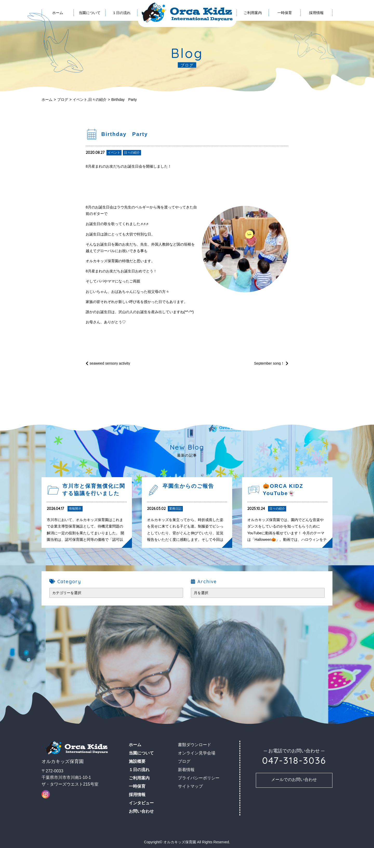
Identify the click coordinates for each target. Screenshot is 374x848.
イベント (80, 99)
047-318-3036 (294, 760)
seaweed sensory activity (110, 363)
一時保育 (284, 13)
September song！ (269, 363)
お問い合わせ (141, 811)
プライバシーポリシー (198, 778)
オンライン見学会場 (196, 753)
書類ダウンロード (194, 744)
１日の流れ (121, 13)
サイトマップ (190, 786)
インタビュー (141, 803)
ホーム (47, 99)
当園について (90, 13)
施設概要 (137, 761)
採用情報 (316, 13)
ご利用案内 (253, 13)
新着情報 (186, 769)
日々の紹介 (97, 99)
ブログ (62, 99)
